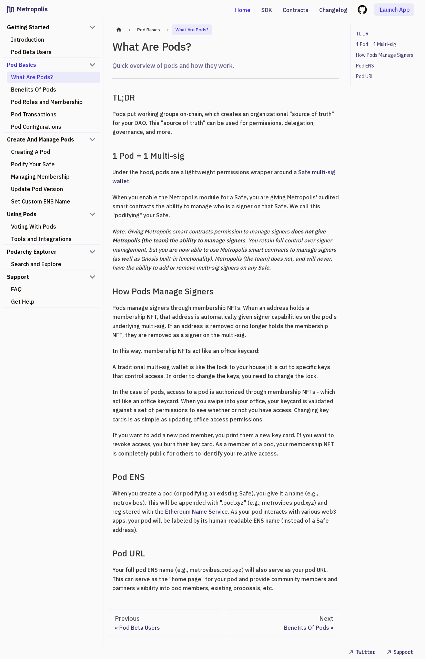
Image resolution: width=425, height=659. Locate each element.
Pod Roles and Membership (47, 101)
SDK (266, 10)
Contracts (295, 10)
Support (18, 276)
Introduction (27, 39)
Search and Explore (36, 264)
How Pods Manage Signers (384, 55)
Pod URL (365, 76)
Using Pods (22, 214)
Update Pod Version (37, 189)
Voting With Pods (33, 226)
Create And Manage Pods (40, 139)
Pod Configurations (36, 126)
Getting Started (28, 27)
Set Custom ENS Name (40, 201)
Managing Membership (40, 176)
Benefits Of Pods (33, 89)
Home (243, 10)
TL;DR (362, 34)
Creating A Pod (30, 151)
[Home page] (118, 29)
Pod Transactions (34, 114)
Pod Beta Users (31, 52)
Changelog (333, 10)
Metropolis (32, 9)
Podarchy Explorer (32, 251)
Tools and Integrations (41, 239)
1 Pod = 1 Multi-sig (376, 44)
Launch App (395, 9)
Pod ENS (365, 66)
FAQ (16, 289)
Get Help (22, 301)
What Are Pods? (32, 77)
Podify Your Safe (33, 164)
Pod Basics (21, 64)
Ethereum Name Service (196, 511)
